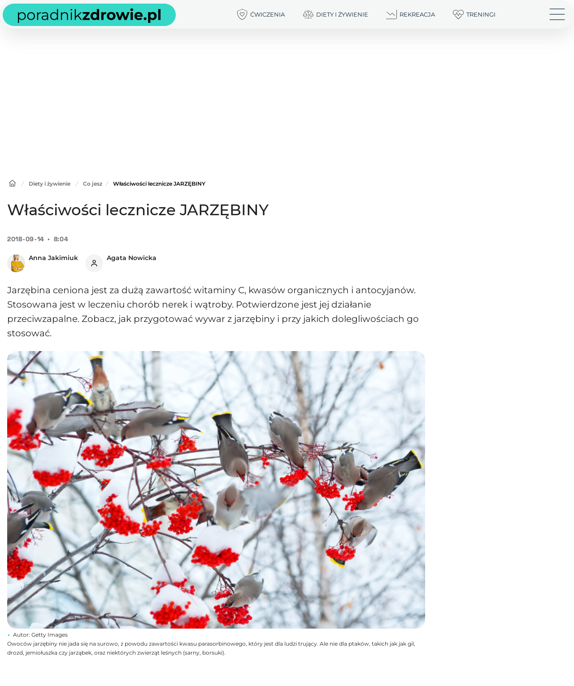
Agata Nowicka (132, 258)
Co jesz (92, 183)
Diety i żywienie (49, 183)
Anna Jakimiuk (53, 258)
